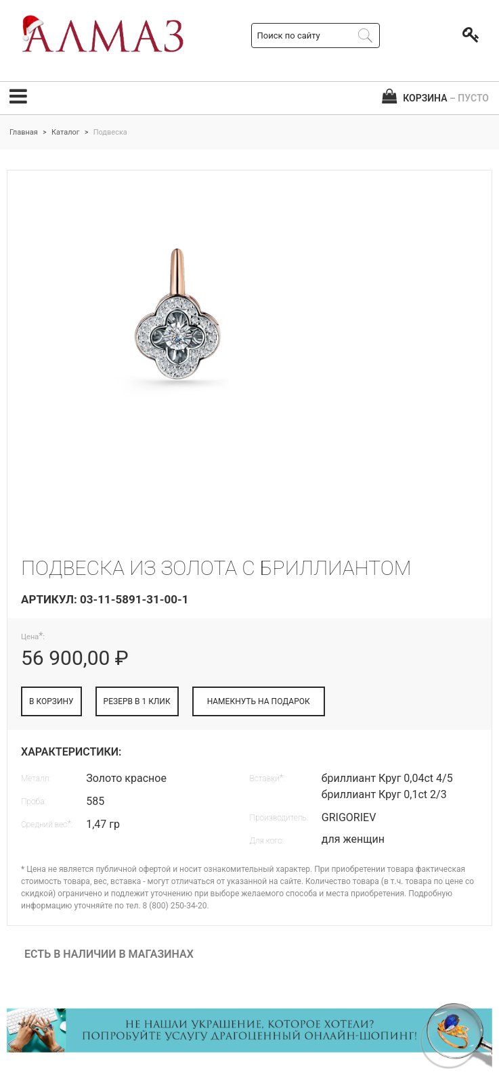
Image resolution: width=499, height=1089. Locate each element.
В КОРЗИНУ (51, 701)
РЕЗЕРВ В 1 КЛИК (137, 701)
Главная (23, 132)
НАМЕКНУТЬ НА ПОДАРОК (258, 701)
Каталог (65, 132)
